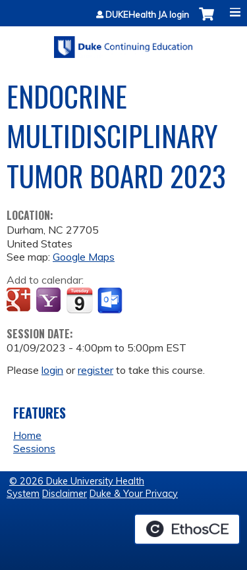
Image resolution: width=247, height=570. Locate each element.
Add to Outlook (110, 301)
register (95, 369)
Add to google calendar (20, 301)
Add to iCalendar (79, 300)
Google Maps (84, 256)
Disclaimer (64, 494)
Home (27, 435)
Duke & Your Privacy (134, 494)
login (52, 369)
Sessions (34, 448)
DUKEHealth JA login (147, 15)
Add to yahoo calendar (49, 301)
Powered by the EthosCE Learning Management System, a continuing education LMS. (187, 529)
